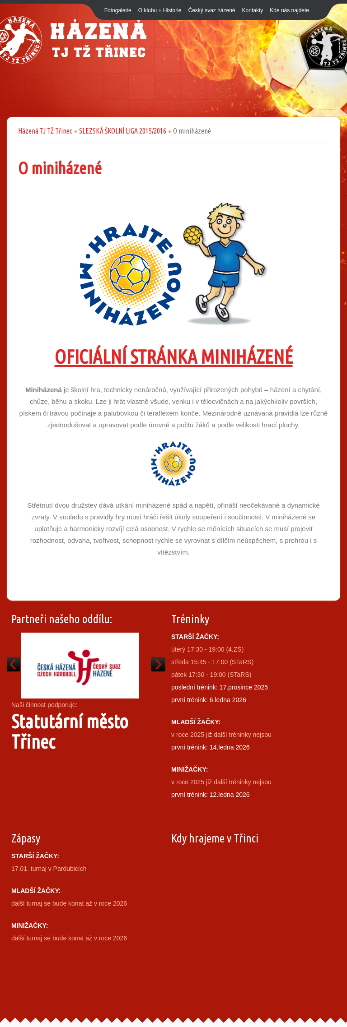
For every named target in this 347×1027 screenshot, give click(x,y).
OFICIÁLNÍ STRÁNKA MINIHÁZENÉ (174, 356)
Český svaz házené (211, 10)
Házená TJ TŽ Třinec (45, 131)
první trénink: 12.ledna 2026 (210, 794)
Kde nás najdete (289, 10)
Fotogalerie (117, 10)
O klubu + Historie (160, 10)
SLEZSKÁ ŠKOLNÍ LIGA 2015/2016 (122, 131)
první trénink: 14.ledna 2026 (210, 747)
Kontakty (252, 10)
